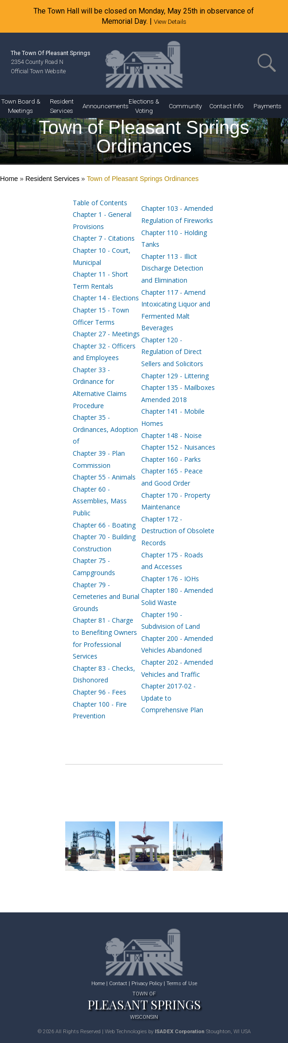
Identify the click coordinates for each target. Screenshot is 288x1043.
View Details (170, 21)
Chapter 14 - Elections (106, 297)
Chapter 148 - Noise (171, 435)
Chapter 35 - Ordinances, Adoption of (105, 429)
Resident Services (52, 178)
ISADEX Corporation (180, 1032)
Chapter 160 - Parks (171, 459)
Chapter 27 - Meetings (106, 333)
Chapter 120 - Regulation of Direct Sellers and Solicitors (172, 351)
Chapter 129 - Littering (175, 375)
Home (9, 178)
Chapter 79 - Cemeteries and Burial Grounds (106, 596)
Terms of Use (181, 983)
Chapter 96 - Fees (99, 692)
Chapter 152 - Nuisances (178, 447)
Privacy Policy (146, 983)
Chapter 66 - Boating (104, 525)
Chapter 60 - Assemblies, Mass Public (100, 501)
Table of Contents (100, 202)
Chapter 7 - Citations (104, 238)
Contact (118, 983)
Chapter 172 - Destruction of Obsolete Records (177, 531)
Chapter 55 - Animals (104, 477)
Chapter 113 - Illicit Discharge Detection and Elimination (172, 268)
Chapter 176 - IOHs (170, 578)
